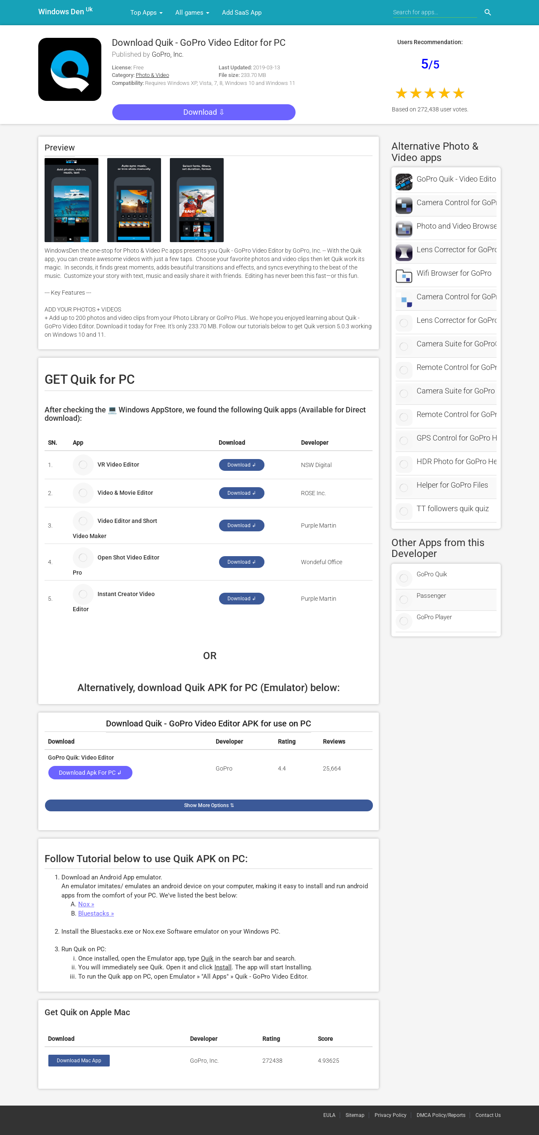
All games (192, 12)
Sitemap (355, 1115)
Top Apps (146, 12)
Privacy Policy (391, 1115)
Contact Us (488, 1115)
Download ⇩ (204, 112)
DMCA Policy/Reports (441, 1115)
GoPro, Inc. (168, 54)
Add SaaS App (242, 12)
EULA (329, 1115)
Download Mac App (79, 1061)
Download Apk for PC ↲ (90, 772)
